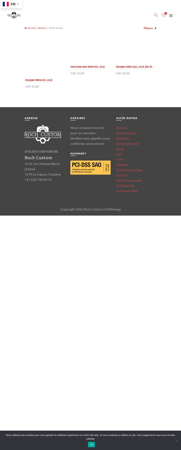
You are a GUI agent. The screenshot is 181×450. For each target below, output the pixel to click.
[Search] (156, 15)
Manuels (122, 399)
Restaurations (126, 367)
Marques (122, 373)
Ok (91, 444)
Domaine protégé (129, 404)
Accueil (31, 27)
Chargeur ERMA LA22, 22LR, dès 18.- (135, 315)
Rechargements (127, 378)
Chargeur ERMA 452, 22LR (38, 51)
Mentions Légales (129, 415)
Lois (119, 388)
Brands (42, 27)
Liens (120, 394)
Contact (122, 409)
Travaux (122, 362)
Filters (148, 28)
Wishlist (166, 13)
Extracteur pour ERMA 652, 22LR (87, 315)
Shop (120, 383)
